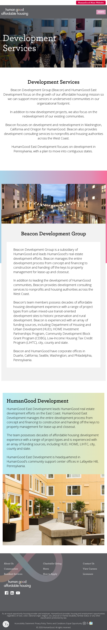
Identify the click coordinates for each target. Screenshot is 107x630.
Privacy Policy (40, 623)
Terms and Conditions (56, 623)
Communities (11, 568)
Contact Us (88, 563)
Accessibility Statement (24, 623)
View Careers (90, 568)
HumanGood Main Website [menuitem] (91, 2)
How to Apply (50, 573)
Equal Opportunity (74, 623)
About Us (9, 563)
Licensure (88, 573)
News (46, 568)
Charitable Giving (52, 563)
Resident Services (13, 573)
